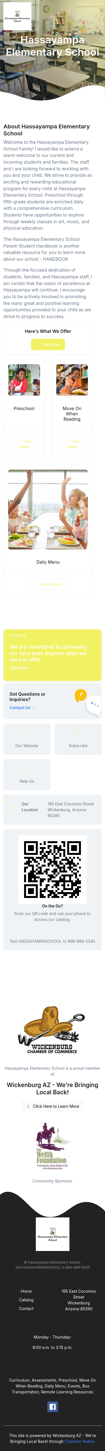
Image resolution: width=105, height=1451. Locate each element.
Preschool (24, 408)
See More (48, 344)
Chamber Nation (80, 1441)
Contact (26, 1308)
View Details (24, 444)
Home (26, 1291)
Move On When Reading (72, 414)
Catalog (26, 1299)
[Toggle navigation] (96, 16)
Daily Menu (48, 562)
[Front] (18, 16)
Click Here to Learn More (52, 1106)
